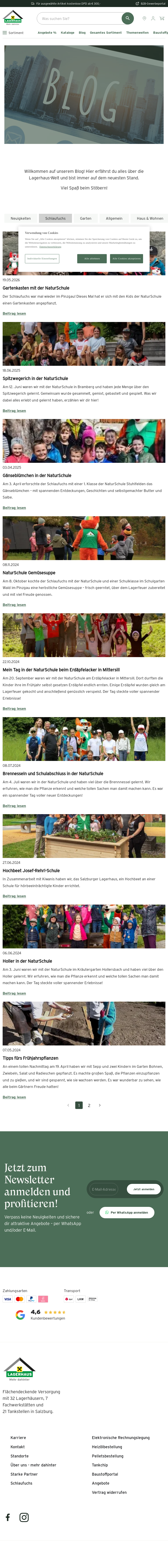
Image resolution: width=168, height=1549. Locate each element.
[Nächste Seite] (99, 1105)
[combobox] (85, 18)
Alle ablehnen (92, 258)
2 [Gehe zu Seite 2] (89, 1105)
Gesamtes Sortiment (106, 32)
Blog (82, 32)
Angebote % (47, 32)
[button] (127, 1212)
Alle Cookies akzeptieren (126, 258)
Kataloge (67, 32)
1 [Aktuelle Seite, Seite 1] (79, 1105)
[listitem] (18, 1437)
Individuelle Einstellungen (42, 258)
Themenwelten (137, 32)
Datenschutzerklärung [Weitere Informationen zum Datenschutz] (50, 246)
